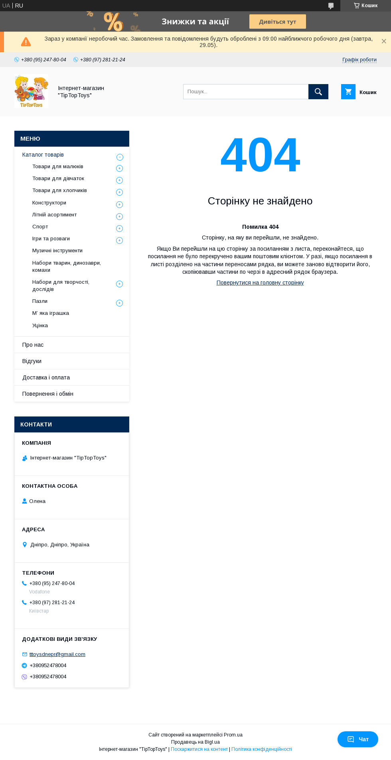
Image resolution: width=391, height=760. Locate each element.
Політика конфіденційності (261, 749)
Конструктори (49, 203)
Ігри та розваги (51, 239)
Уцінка (40, 325)
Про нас (32, 345)
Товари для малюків (57, 166)
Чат (358, 739)
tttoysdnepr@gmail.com (57, 654)
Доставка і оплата (46, 377)
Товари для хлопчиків (59, 190)
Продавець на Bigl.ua (195, 742)
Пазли (39, 301)
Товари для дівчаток (58, 178)
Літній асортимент (54, 215)
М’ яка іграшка (50, 313)
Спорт (40, 227)
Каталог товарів (43, 154)
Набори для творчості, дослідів (60, 285)
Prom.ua (233, 735)
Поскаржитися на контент (199, 749)
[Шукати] (318, 91)
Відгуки (31, 361)
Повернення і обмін (47, 394)
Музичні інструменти (57, 250)
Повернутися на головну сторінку (260, 282)
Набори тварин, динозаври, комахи (66, 266)
